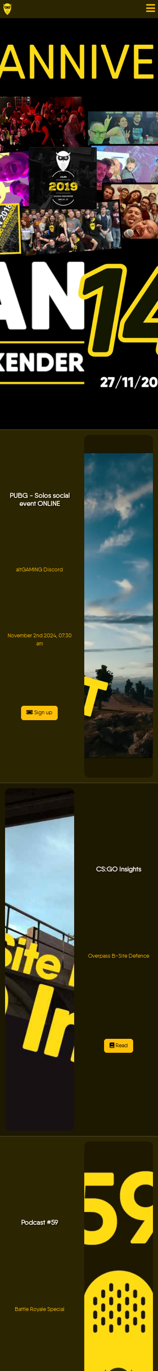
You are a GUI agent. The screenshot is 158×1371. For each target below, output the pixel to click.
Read (119, 1046)
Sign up (39, 713)
